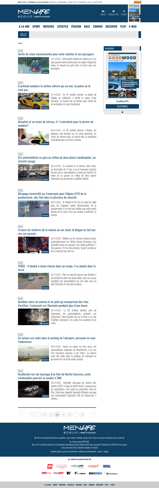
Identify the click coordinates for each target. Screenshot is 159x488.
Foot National (69, 444)
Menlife (20, 43)
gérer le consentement (70, 451)
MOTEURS (62, 2)
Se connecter (124, 2)
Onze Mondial (59, 444)
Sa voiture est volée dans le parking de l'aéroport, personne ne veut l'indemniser (56, 340)
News (20, 50)
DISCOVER (97, 2)
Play (123, 26)
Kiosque (138, 2)
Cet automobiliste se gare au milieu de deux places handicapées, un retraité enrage (57, 159)
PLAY (89, 2)
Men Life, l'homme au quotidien (33, 2)
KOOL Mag (89, 444)
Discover (111, 26)
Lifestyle (62, 26)
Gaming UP (97, 444)
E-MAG (133, 26)
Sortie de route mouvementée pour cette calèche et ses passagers (56, 54)
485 (69, 414)
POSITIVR (115, 444)
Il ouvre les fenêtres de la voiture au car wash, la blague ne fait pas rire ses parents (57, 231)
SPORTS (52, 2)
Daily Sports (107, 444)
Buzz (87, 26)
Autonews (50, 444)
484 (63, 414)
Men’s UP (35, 444)
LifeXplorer (88, 447)
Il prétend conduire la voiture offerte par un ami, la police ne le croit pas (54, 88)
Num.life (69, 447)
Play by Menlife (78, 447)
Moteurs (48, 26)
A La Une (24, 26)
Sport (36, 26)
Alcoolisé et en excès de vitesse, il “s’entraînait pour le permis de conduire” (55, 123)
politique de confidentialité (87, 451)
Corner (98, 26)
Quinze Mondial (80, 444)
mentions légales (56, 451)
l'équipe (105, 451)
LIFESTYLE (72, 2)
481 (44, 414)
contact (99, 451)
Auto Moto (43, 444)
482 (51, 414)
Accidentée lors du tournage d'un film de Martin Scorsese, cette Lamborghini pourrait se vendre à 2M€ (54, 376)
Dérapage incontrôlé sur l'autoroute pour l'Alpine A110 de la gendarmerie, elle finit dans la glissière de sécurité (52, 195)
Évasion (76, 26)
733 (82, 414)
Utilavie (95, 447)
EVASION (82, 2)
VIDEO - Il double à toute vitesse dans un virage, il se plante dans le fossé (57, 268)
